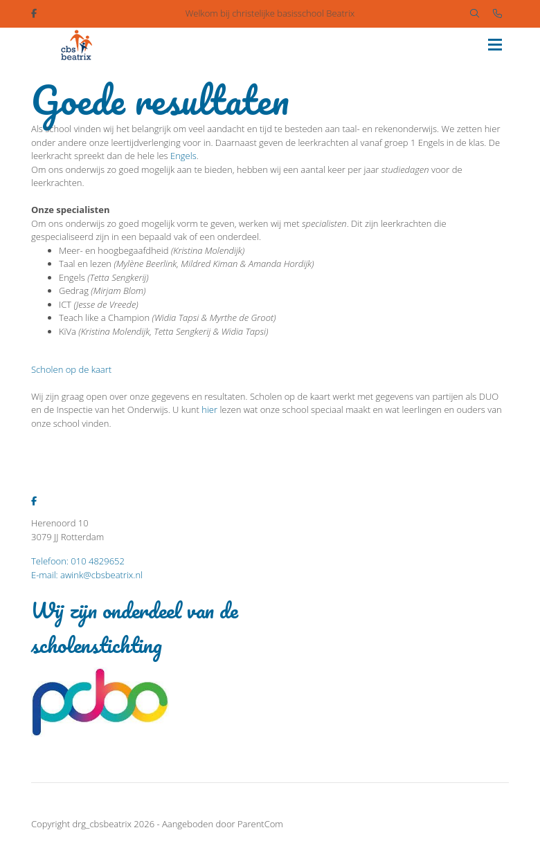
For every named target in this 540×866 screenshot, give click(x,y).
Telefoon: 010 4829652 (78, 561)
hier (209, 409)
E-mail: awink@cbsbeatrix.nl (87, 575)
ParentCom (260, 824)
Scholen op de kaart (71, 369)
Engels (183, 155)
